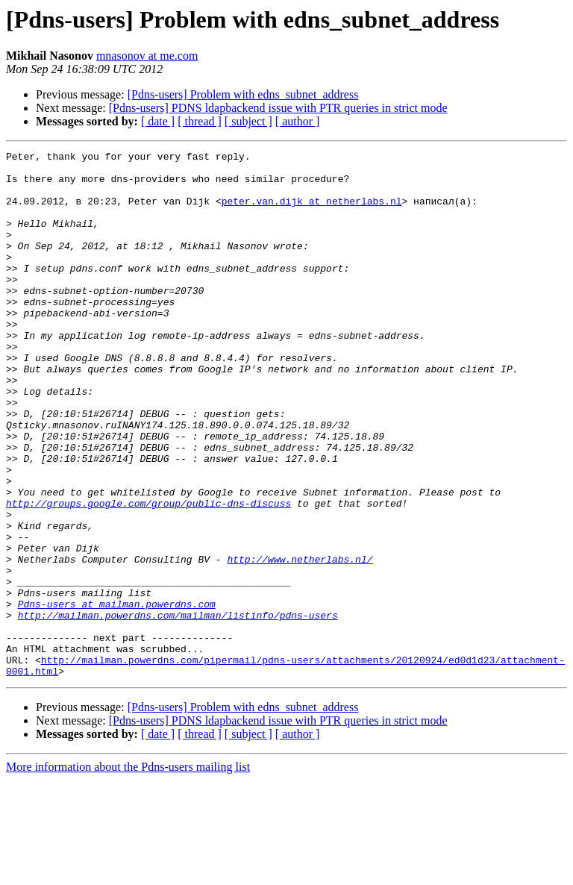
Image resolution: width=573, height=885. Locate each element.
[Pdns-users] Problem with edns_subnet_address (243, 94)
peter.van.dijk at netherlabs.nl (312, 212)
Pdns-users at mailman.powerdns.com (117, 695)
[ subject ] (248, 121)
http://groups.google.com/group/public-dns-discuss (148, 574)
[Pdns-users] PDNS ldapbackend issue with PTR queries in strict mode (278, 107)
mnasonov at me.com (147, 55)
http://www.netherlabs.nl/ (299, 641)
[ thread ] (200, 121)
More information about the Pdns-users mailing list (128, 872)
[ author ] (297, 121)
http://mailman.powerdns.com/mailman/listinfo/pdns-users (178, 709)
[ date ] (158, 121)
